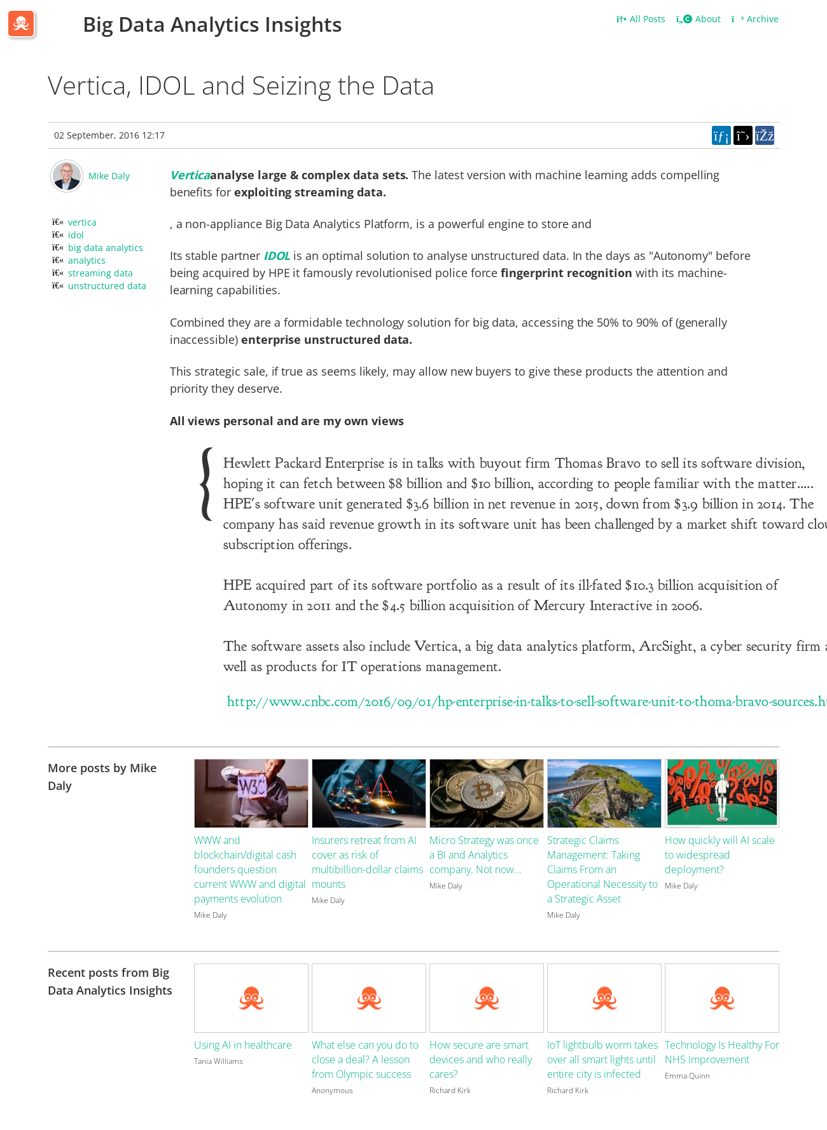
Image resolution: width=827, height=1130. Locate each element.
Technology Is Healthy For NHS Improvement (722, 1052)
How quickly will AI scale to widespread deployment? (720, 854)
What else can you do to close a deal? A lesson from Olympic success (365, 1059)
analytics (87, 260)
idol (76, 235)
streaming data (100, 273)
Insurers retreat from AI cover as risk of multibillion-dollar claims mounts (367, 862)
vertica (82, 222)
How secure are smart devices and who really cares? (480, 1059)
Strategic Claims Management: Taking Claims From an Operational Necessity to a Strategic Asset (602, 869)
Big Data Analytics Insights (212, 23)
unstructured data (107, 286)
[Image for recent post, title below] (251, 998)
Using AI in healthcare (243, 1045)
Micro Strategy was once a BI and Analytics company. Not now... (484, 854)
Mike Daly (109, 176)
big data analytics (105, 248)
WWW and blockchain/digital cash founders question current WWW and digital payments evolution (250, 869)
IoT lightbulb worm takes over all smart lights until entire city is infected (602, 1059)
